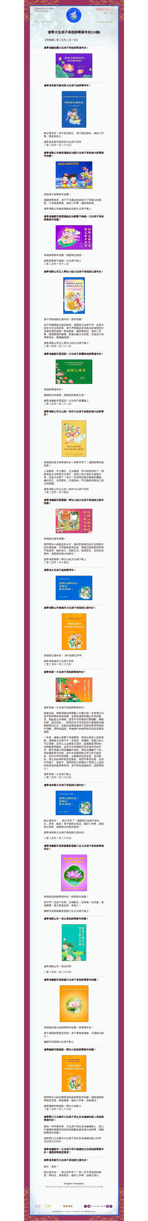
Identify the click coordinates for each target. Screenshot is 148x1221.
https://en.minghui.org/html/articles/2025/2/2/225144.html (73, 1186)
